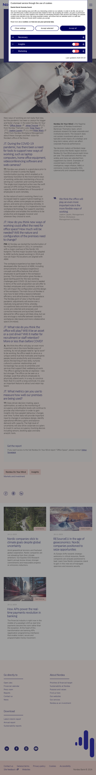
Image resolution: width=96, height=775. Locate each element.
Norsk (18, 7)
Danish (13, 7)
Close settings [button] (20, 28)
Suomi (29, 7)
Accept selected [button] (47, 28)
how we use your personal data (43, 22)
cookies (25, 22)
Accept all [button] (73, 28)
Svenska (24, 7)
